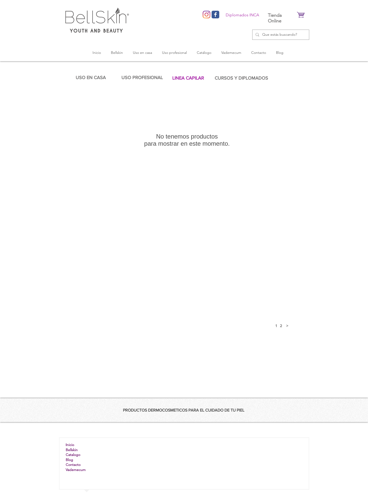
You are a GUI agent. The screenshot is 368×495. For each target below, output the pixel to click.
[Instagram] (206, 14)
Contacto (73, 464)
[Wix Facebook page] (215, 14)
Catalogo (73, 454)
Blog (69, 459)
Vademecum (76, 469)
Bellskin (72, 450)
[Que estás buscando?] (280, 35)
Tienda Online (275, 18)
